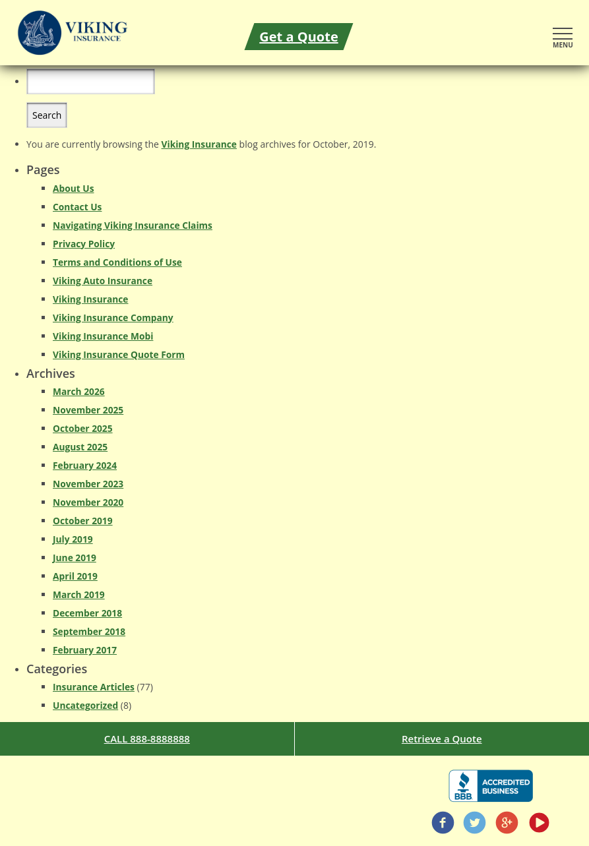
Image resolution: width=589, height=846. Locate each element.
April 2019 (75, 576)
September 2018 (89, 631)
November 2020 (88, 502)
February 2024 (85, 465)
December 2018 (87, 613)
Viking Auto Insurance (102, 280)
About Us (73, 188)
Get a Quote (298, 36)
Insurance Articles (94, 686)
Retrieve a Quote (442, 738)
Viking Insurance (199, 144)
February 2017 (85, 650)
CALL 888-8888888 (147, 738)
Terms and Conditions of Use (117, 262)
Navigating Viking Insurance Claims (132, 225)
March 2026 (79, 391)
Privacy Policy (84, 243)
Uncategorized (85, 705)
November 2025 (88, 410)
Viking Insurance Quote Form (119, 354)
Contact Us (77, 206)
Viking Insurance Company (113, 317)
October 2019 (83, 520)
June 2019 (74, 557)
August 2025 (80, 446)
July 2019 (73, 539)
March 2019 (79, 594)
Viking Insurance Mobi (103, 336)
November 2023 (88, 483)
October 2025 (83, 428)
